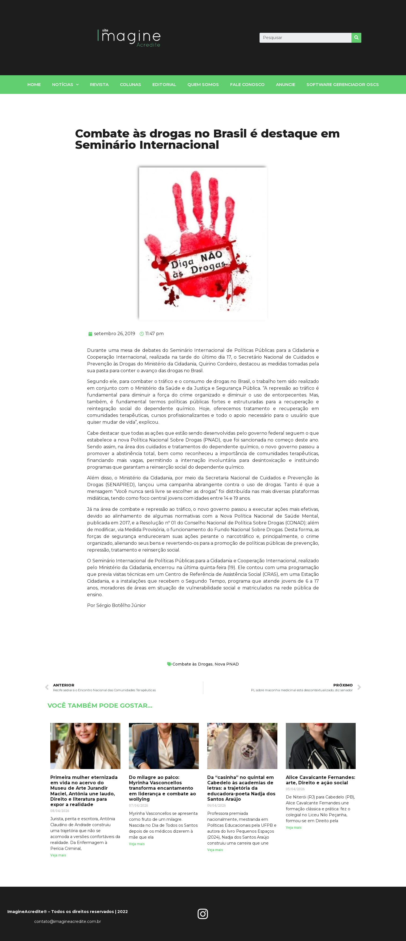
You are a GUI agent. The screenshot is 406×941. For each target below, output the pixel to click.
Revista (99, 84)
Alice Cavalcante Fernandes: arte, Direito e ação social (320, 780)
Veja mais (58, 855)
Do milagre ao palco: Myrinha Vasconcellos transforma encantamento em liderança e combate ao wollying (162, 788)
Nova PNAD (227, 664)
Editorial (164, 84)
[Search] (356, 38)
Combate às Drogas (192, 664)
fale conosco (247, 84)
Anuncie (285, 84)
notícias (65, 84)
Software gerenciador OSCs (342, 84)
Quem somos (203, 84)
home (34, 84)
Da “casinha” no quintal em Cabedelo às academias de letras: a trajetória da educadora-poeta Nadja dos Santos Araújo (241, 788)
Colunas (130, 84)
